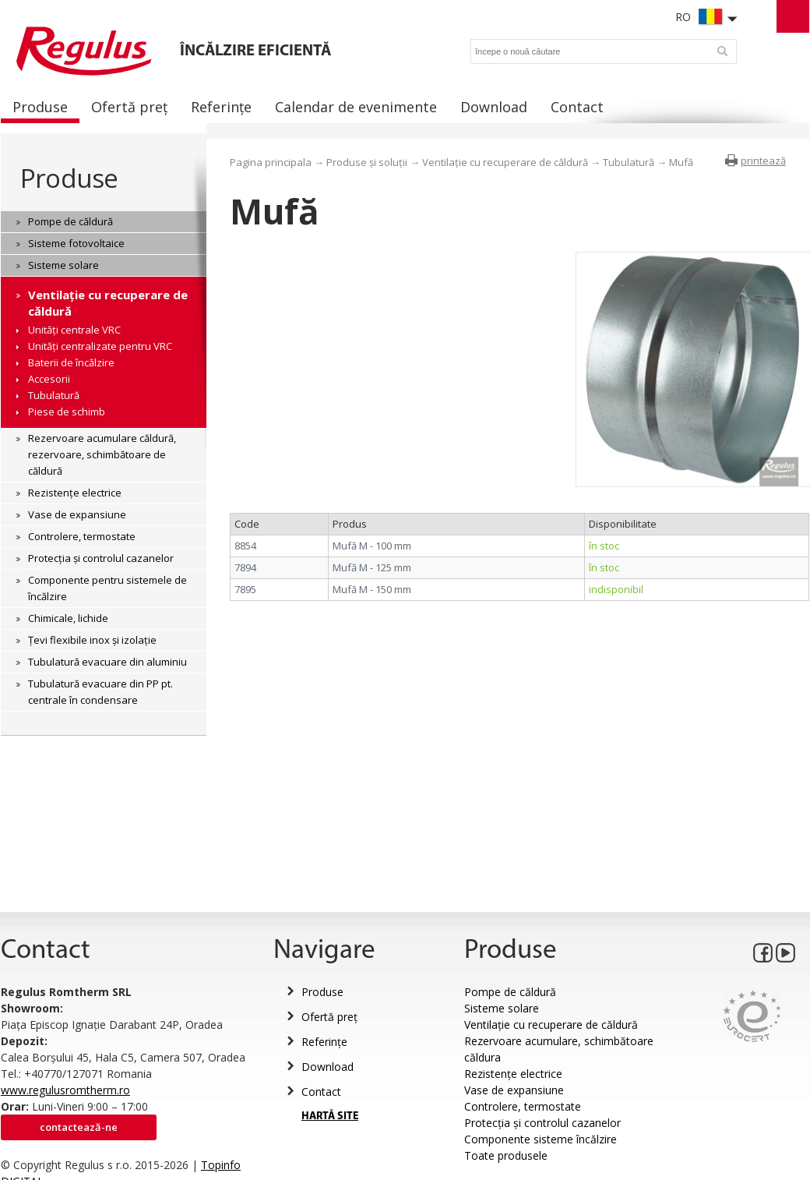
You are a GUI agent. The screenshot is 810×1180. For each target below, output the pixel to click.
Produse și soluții (366, 162)
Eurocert (752, 1016)
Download (327, 1066)
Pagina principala (271, 162)
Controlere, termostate (522, 1106)
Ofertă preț (329, 1016)
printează (763, 160)
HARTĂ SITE (329, 1116)
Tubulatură (628, 162)
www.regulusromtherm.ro (65, 1090)
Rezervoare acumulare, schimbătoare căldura (558, 1049)
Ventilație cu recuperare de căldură (505, 162)
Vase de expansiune (514, 1090)
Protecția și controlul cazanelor (542, 1122)
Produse (69, 178)
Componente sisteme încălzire (540, 1139)
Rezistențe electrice (513, 1073)
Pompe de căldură (510, 991)
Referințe (324, 1041)
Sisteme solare (501, 1008)
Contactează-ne (79, 1127)
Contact (321, 1091)
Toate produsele (506, 1155)
